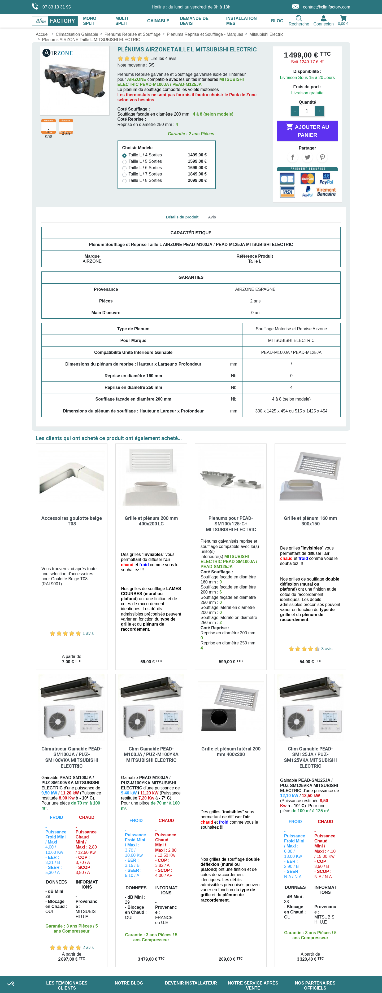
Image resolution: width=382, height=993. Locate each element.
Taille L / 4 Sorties (145, 155)
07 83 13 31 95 (51, 6)
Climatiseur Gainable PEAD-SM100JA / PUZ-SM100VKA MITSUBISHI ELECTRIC (71, 757)
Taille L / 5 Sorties (145, 161)
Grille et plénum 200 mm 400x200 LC (151, 521)
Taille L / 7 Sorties (145, 174)
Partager (292, 157)
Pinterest (322, 157)
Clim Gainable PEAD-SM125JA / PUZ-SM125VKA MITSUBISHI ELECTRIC (310, 757)
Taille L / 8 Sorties (145, 180)
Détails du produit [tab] (182, 217)
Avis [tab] (212, 217)
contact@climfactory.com (321, 6)
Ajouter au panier (307, 130)
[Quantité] (307, 111)
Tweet (307, 157)
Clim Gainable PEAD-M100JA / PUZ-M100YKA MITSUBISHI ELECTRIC (151, 754)
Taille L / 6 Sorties (145, 167)
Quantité (307, 102)
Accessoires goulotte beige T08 (71, 521)
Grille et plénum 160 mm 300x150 (310, 521)
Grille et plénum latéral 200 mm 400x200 (231, 751)
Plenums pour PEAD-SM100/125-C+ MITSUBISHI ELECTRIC (231, 523)
